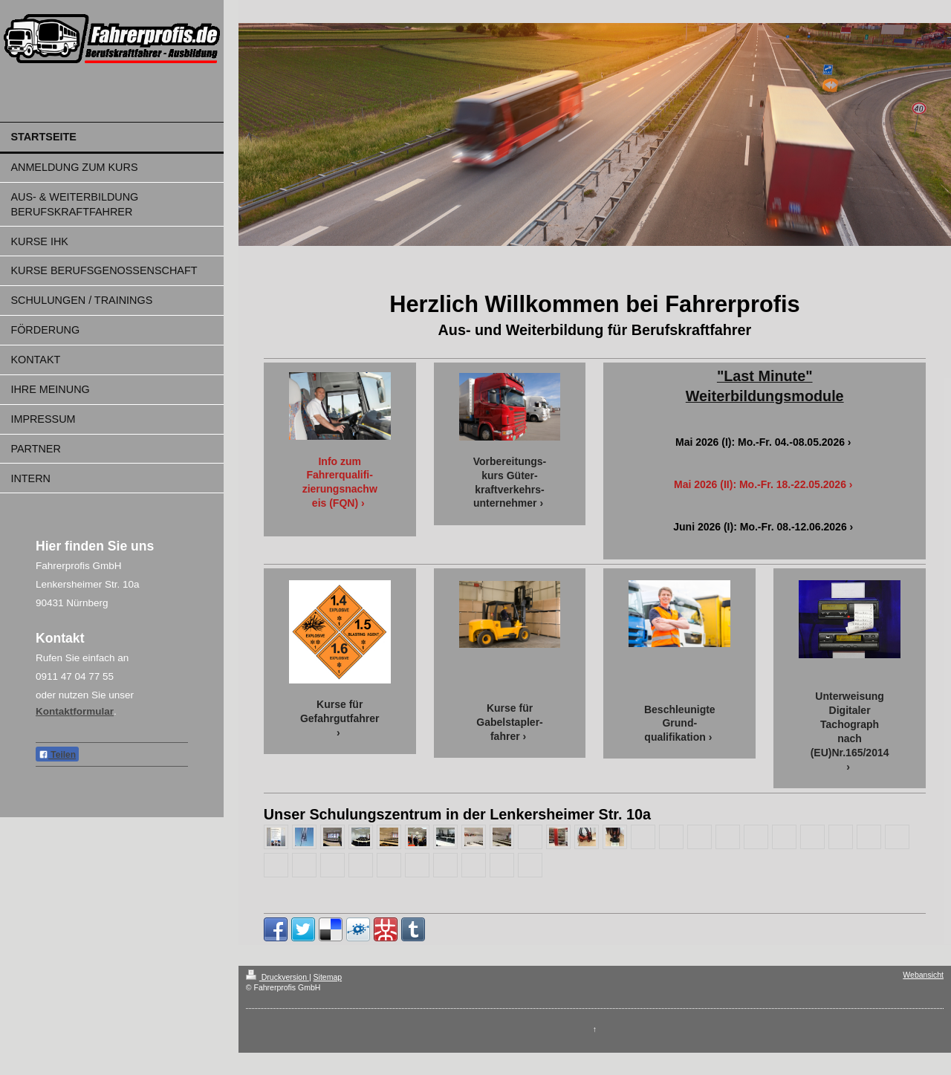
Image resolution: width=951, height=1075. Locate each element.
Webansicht (923, 974)
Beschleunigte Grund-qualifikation (679, 724)
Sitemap (328, 976)
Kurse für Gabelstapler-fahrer (509, 722)
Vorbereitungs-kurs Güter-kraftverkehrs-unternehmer (510, 482)
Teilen (57, 755)
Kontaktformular (75, 711)
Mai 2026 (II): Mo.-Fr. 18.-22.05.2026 (760, 484)
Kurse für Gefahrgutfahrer (340, 711)
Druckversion (277, 976)
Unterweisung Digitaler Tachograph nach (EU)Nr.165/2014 (850, 724)
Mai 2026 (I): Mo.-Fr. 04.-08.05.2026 (760, 442)
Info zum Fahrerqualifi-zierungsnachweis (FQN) (339, 482)
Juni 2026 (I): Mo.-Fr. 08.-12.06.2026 (759, 527)
